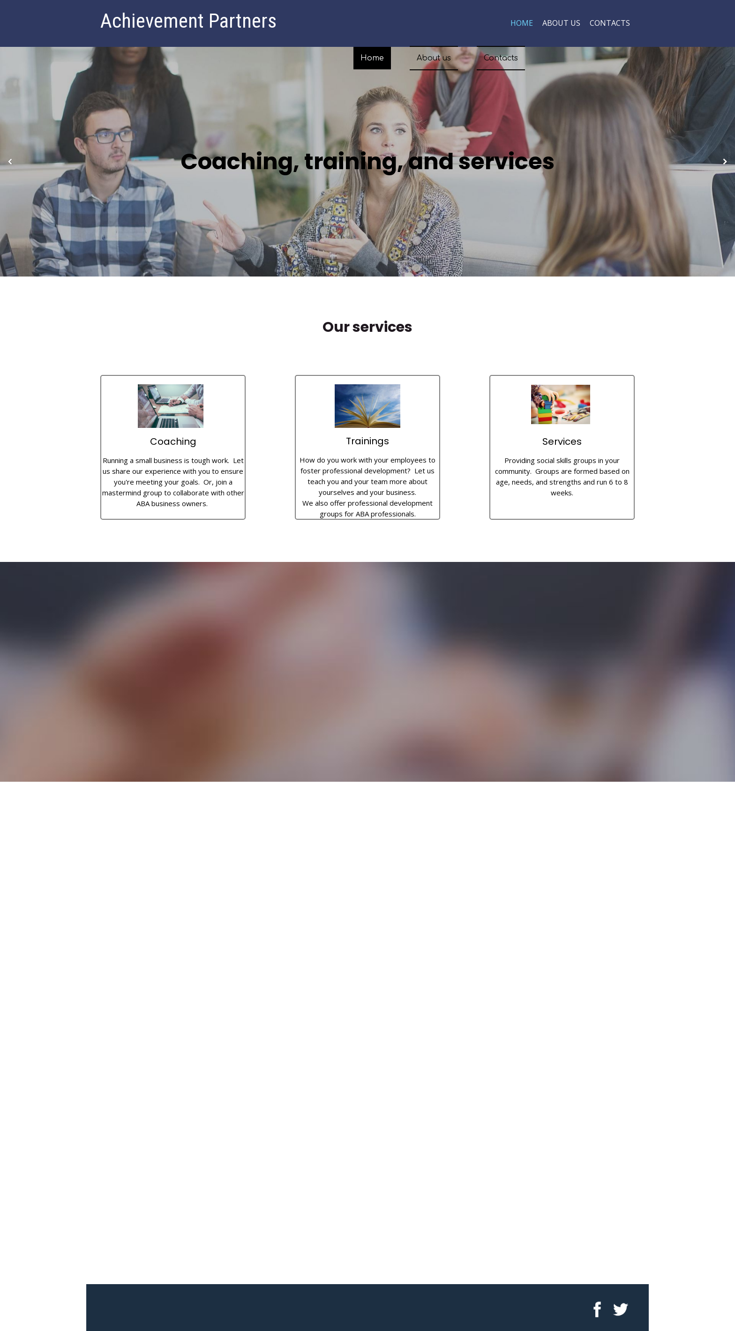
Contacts (610, 23)
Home (521, 23)
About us (561, 23)
